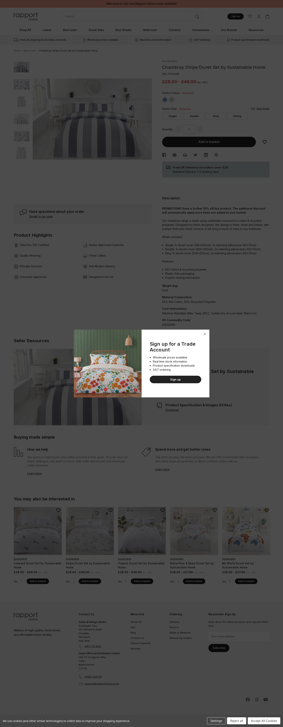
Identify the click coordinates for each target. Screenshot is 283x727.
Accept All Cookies (264, 721)
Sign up (175, 379)
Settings (216, 721)
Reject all (236, 721)
